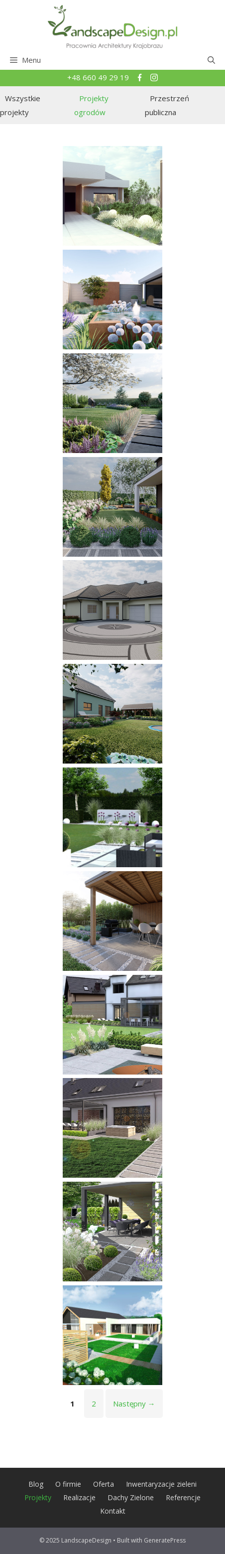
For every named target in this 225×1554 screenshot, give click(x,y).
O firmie (68, 1484)
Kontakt (112, 1511)
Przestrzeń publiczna (167, 105)
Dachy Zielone (131, 1497)
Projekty (37, 1497)
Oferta (103, 1484)
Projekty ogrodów (91, 105)
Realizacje (79, 1497)
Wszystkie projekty (20, 105)
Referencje (183, 1497)
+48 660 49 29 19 (99, 77)
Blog (35, 1484)
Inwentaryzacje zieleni (161, 1484)
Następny (134, 1403)
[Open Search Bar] (211, 60)
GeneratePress (165, 1540)
